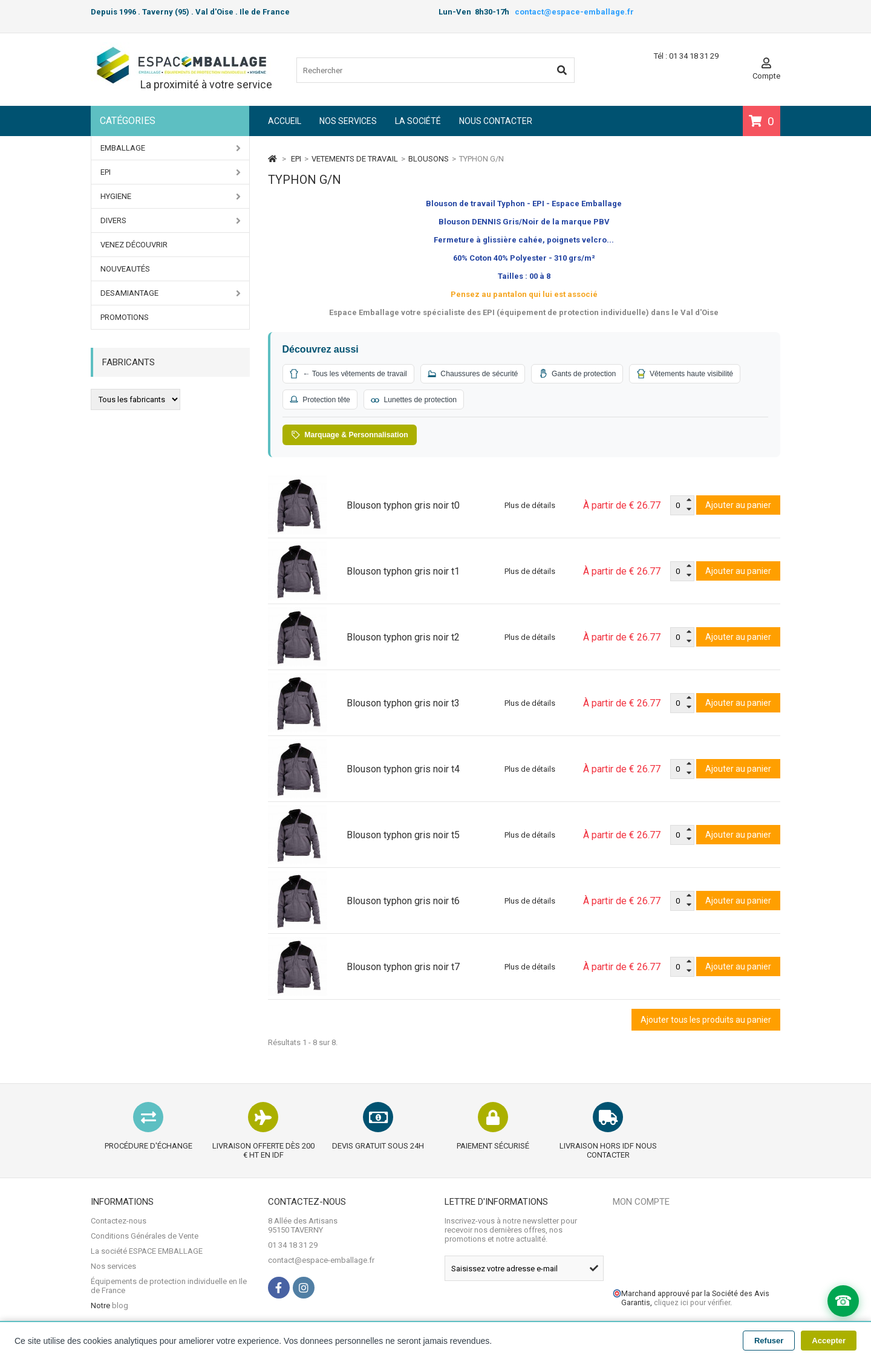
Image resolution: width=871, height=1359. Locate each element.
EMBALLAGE (170, 148)
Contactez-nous (118, 1223)
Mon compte (641, 1204)
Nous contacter (495, 121)
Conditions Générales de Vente (144, 1238)
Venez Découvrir (134, 244)
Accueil (284, 121)
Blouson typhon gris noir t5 (403, 838)
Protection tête (450, 401)
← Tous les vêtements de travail (354, 374)
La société (418, 121)
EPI (170, 172)
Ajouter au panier (738, 508)
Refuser (768, 1340)
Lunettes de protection (552, 401)
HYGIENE (170, 196)
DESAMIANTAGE (170, 293)
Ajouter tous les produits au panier (706, 1023)
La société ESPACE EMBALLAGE (147, 1254)
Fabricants (128, 362)
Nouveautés (125, 268)
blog (120, 1308)
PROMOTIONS (124, 317)
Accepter (829, 1340)
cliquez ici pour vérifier (692, 1305)
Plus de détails (529, 508)
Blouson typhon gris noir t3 (403, 706)
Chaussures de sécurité (488, 374)
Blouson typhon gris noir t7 (403, 970)
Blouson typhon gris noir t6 (403, 904)
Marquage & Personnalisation (355, 437)
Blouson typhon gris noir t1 (403, 574)
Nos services (348, 121)
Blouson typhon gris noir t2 (403, 640)
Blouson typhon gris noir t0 (403, 508)
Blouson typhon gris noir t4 (403, 772)
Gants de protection (601, 374)
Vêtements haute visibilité (343, 401)
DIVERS (170, 221)
